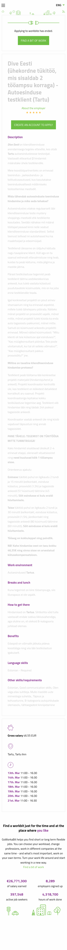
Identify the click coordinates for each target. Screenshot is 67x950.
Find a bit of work (33, 40)
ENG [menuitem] (58, 5)
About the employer (33, 108)
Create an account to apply (33, 125)
